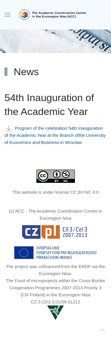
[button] (7, 14)
